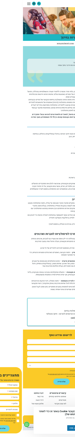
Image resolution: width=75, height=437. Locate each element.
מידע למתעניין (59, 393)
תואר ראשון (62, 397)
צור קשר (17, 397)
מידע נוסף (66, 422)
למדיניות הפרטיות (32, 374)
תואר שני (63, 404)
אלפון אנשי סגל (14, 404)
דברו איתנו (15, 393)
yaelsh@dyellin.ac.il (56, 317)
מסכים (63, 428)
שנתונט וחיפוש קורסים (34, 397)
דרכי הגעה (16, 400)
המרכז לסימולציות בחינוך (42, 43)
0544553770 (58, 322)
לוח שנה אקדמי (37, 404)
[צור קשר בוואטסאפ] (4, 424)
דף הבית (68, 43)
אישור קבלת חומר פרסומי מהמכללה (57, 371)
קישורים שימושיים (35, 393)
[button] (16, 4)
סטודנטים (39, 400)
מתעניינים (62, 400)
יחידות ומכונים (58, 43)
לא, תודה (50, 428)
